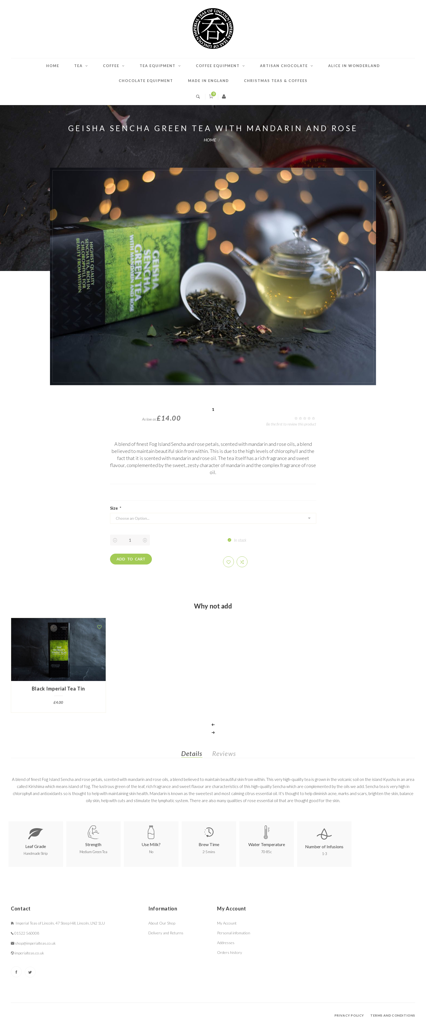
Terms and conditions (392, 1015)
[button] (228, 561)
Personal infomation (233, 933)
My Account (227, 923)
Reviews (224, 753)
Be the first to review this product (291, 424)
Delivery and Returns (165, 933)
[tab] (196, 755)
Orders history (229, 952)
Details (191, 753)
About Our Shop (161, 923)
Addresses (225, 942)
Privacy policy (349, 1015)
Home (52, 66)
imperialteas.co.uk (29, 953)
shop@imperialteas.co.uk (35, 943)
